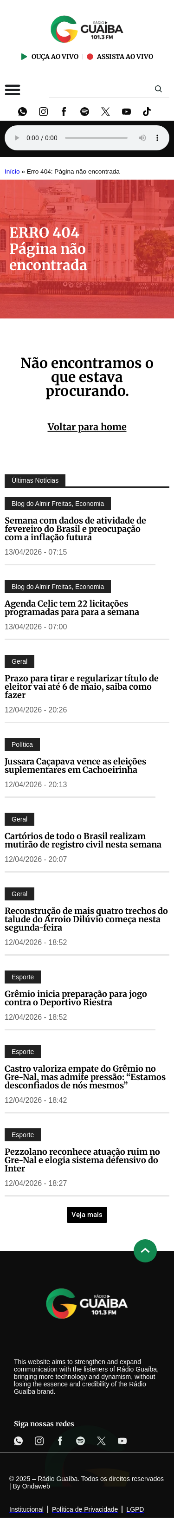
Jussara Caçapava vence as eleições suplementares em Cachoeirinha (75, 765)
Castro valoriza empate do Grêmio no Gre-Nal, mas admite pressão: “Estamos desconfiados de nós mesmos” (85, 1077)
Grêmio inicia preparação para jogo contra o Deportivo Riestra (76, 998)
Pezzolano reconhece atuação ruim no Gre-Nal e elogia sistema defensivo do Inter (82, 1160)
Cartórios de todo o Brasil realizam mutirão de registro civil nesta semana (83, 840)
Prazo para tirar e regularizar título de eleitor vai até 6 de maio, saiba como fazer (82, 686)
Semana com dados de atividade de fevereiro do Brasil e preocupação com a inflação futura (75, 529)
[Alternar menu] (12, 89)
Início (12, 171)
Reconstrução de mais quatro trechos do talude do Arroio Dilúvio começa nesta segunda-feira (86, 919)
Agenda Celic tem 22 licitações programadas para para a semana (72, 607)
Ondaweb (36, 1486)
